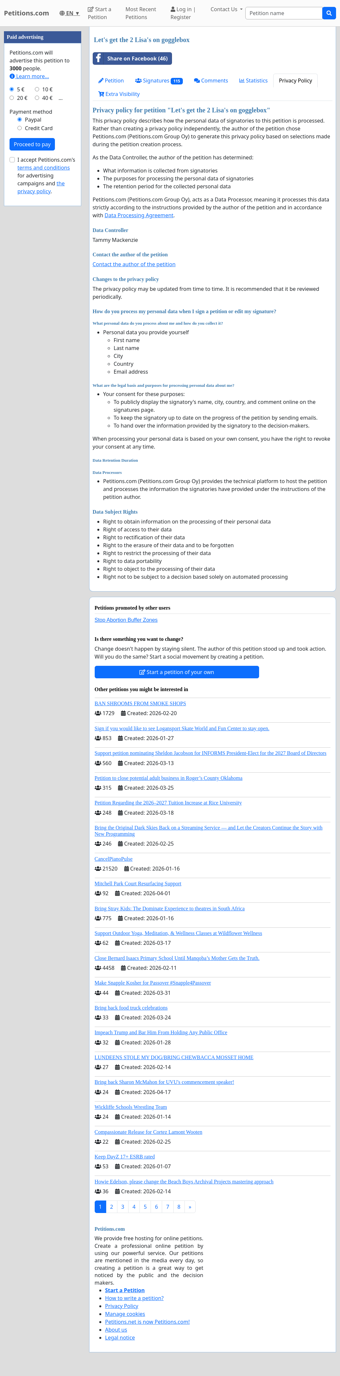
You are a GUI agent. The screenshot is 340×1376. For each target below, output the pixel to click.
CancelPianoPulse (114, 859)
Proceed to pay (32, 341)
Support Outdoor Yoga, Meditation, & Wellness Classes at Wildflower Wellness (178, 933)
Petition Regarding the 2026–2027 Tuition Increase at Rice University (168, 802)
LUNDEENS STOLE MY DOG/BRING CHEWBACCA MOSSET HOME (174, 1057)
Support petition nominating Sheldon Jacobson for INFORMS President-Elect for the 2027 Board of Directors (211, 753)
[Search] (284, 13)
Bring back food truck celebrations (131, 1008)
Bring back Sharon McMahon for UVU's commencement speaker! (164, 1082)
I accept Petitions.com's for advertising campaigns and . (46, 372)
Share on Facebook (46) (130, 58)
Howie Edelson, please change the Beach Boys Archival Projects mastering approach (184, 1181)
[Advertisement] (42, 125)
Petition (111, 80)
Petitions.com (26, 13)
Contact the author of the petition (134, 264)
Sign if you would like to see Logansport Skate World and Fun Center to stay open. (182, 728)
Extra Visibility (119, 94)
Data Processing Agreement (139, 215)
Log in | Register (183, 13)
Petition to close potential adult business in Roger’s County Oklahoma (169, 778)
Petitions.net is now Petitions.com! (147, 1321)
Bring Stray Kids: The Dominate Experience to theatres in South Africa (170, 908)
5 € (20, 286)
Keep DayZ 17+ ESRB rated (125, 1156)
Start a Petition (99, 13)
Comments (211, 80)
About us (116, 1329)
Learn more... (29, 273)
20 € (22, 295)
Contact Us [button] (224, 9)
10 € (47, 286)
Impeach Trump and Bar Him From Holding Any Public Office (161, 1032)
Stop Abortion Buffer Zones (126, 620)
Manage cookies (125, 1314)
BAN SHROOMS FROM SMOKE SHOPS (140, 703)
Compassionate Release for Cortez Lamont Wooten (149, 1132)
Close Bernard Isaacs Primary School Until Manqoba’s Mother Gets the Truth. (177, 958)
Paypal (33, 316)
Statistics (253, 80)
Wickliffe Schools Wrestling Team (131, 1107)
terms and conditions (43, 364)
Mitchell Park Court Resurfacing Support (138, 883)
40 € (47, 295)
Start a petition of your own (176, 672)
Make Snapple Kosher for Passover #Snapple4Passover (153, 983)
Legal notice (120, 1337)
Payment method (31, 309)
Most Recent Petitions (141, 13)
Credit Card (39, 325)
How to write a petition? (134, 1298)
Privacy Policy (295, 80)
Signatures (159, 80)
